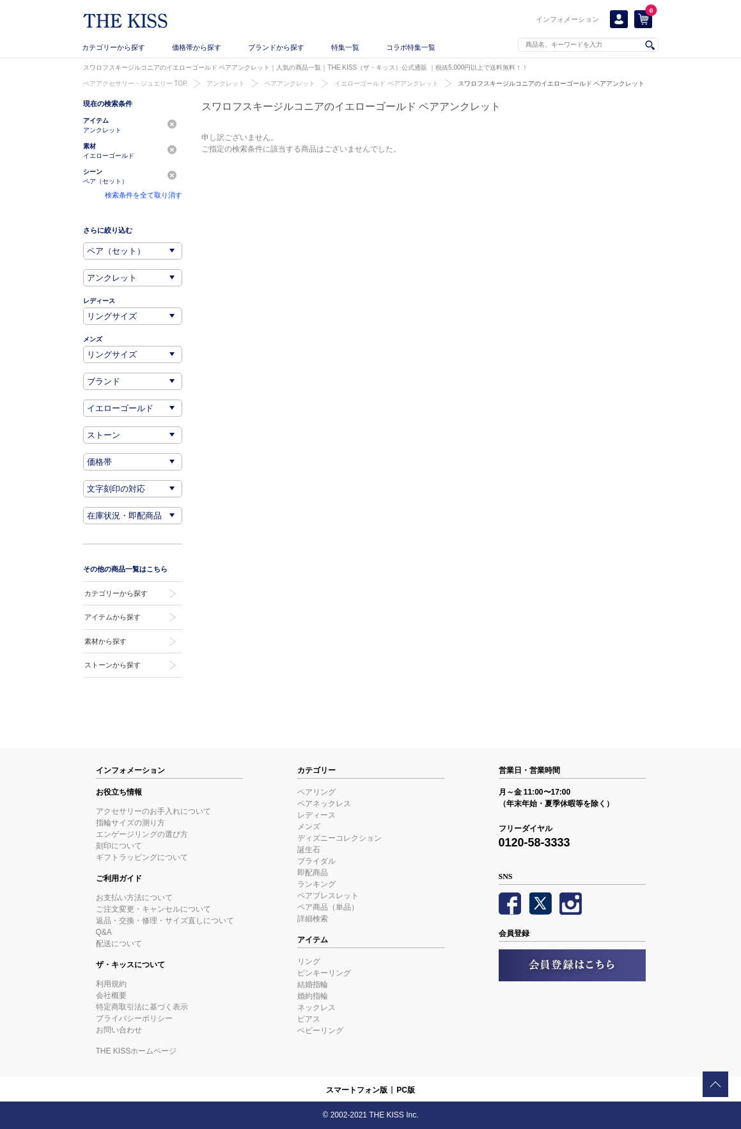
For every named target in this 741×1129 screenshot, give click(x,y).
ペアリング (316, 792)
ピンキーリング (324, 973)
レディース (316, 815)
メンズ (308, 826)
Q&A (104, 932)
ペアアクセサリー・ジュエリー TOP (135, 83)
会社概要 (111, 995)
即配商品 (312, 872)
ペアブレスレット (328, 895)
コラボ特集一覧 (410, 47)
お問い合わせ (119, 1029)
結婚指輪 (312, 984)
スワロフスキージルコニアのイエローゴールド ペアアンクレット (551, 83)
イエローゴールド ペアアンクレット (386, 83)
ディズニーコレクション (339, 838)
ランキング (316, 884)
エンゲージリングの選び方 (142, 834)
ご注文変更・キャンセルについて (153, 909)
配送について (119, 943)
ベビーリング (320, 1030)
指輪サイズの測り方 (130, 822)
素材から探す (105, 641)
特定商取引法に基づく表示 (142, 1006)
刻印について (119, 845)
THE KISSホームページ (136, 1051)
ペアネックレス (324, 803)
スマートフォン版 (356, 1090)
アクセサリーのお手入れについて (153, 811)
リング (308, 961)
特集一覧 (345, 47)
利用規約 (111, 983)
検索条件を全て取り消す (143, 195)
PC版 (405, 1090)
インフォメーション (567, 19)
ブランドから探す (276, 47)
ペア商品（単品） (328, 907)
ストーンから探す (112, 665)
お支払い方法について (134, 897)
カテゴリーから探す (113, 47)
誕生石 (308, 849)
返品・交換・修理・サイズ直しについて (165, 920)
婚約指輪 (312, 996)
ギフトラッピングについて (142, 857)
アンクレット (226, 83)
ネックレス (316, 1007)
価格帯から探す (196, 47)
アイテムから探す (112, 617)
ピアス (308, 1019)
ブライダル (316, 861)
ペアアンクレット (289, 83)
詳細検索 (312, 918)
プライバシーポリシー (134, 1018)
